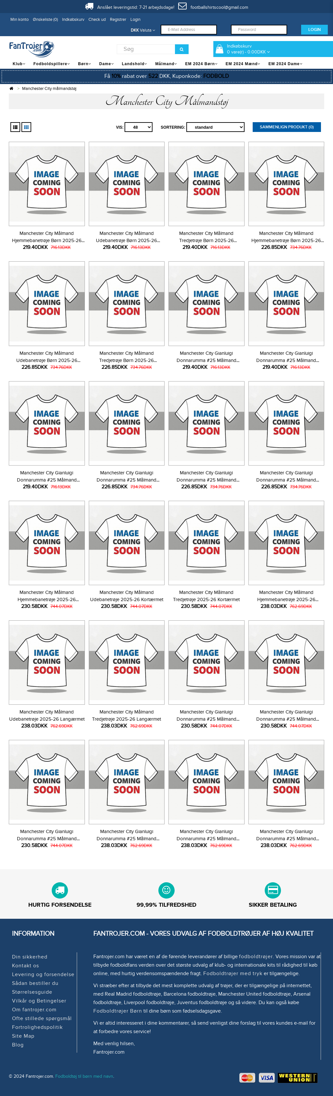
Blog (18, 1045)
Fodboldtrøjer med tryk (232, 973)
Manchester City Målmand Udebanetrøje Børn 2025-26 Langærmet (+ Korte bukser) (46, 360)
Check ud (97, 19)
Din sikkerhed (29, 957)
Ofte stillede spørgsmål (42, 1018)
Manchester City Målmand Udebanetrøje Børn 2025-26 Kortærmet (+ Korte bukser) (126, 240)
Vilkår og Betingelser (39, 1001)
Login (135, 19)
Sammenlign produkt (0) (287, 127)
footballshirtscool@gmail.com (213, 7)
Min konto (19, 19)
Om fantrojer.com (34, 1009)
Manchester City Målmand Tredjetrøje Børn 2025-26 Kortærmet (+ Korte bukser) (206, 240)
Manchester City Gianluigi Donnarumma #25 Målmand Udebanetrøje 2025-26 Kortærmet (286, 719)
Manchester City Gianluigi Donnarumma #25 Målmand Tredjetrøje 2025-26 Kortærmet (46, 839)
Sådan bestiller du (35, 983)
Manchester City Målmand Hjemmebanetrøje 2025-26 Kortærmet (47, 599)
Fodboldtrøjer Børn (117, 1011)
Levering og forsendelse (43, 974)
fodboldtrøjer (256, 956)
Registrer (118, 19)
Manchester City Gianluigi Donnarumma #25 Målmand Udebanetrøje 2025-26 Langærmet (206, 839)
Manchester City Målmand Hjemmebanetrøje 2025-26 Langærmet (286, 599)
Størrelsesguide (32, 992)
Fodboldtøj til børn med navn (84, 1076)
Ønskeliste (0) (45, 19)
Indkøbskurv (73, 19)
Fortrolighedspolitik (37, 1027)
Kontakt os (25, 965)
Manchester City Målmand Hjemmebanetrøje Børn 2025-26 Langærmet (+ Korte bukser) (286, 240)
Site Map (23, 1036)
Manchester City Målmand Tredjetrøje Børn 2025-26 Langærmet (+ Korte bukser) (126, 360)
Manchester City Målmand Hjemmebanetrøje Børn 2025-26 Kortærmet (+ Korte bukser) (47, 240)
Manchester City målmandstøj (49, 88)
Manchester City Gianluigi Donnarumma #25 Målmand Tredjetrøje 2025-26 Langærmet (286, 839)
